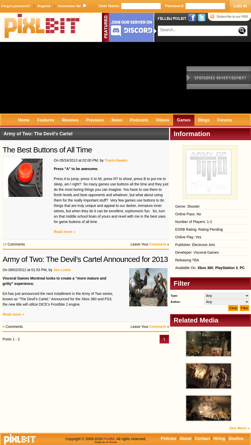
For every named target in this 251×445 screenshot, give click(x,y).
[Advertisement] (64, 78)
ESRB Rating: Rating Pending (199, 229)
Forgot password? (15, 6)
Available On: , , (210, 268)
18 (5, 244)
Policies (168, 438)
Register (44, 6)
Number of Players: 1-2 (193, 222)
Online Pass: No (188, 214)
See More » (239, 428)
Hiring (219, 438)
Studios (236, 438)
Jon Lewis (62, 270)
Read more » (64, 232)
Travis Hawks (115, 160)
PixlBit (42, 27)
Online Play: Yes (188, 237)
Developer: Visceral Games (197, 252)
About (185, 438)
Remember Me (69, 6)
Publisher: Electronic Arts (195, 245)
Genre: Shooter (187, 206)
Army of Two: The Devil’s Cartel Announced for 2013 (85, 259)
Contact (202, 438)
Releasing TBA (187, 260)
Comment (158, 244)
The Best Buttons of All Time (47, 150)
